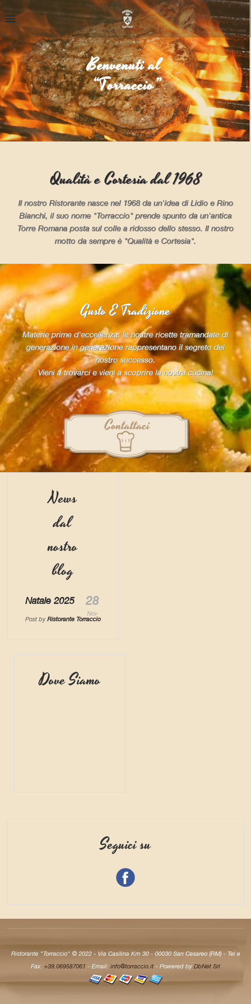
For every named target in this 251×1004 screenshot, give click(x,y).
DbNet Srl (207, 966)
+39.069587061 (65, 966)
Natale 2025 (49, 600)
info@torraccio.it (132, 966)
